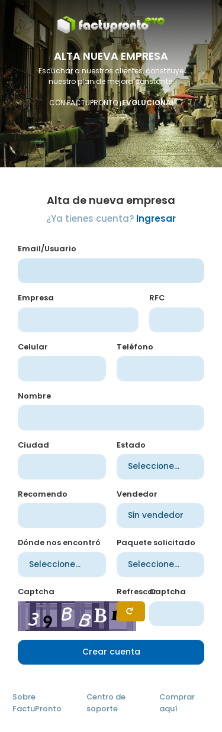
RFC (157, 297)
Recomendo (42, 494)
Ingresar (156, 218)
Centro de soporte (106, 702)
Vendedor (137, 494)
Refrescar (137, 591)
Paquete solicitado (156, 542)
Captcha (36, 591)
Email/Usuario (47, 248)
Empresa (36, 297)
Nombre (34, 395)
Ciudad (33, 445)
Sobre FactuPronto (37, 702)
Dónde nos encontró (59, 542)
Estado (131, 445)
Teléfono (135, 346)
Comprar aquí (177, 702)
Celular (33, 346)
